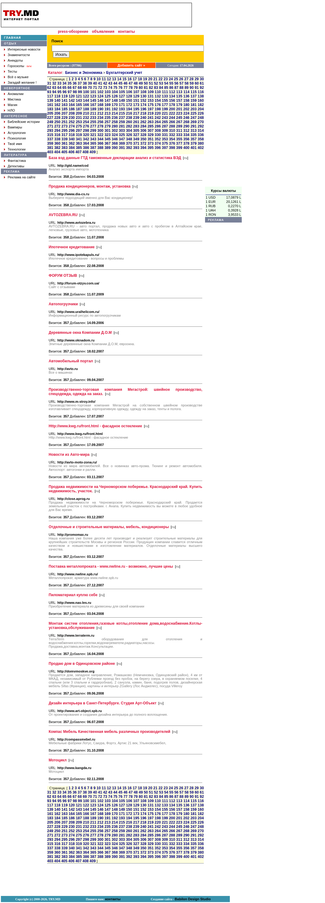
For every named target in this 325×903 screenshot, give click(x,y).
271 (50, 126)
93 (49, 92)
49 (141, 83)
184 (57, 109)
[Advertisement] (223, 95)
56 (176, 83)
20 (150, 79)
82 (151, 88)
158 (186, 100)
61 (202, 83)
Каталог (55, 72)
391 (122, 148)
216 (129, 113)
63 (54, 88)
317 (65, 135)
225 (193, 113)
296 (72, 130)
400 (186, 148)
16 (130, 79)
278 (100, 126)
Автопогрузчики (63, 304)
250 (57, 122)
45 (120, 83)
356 (186, 139)
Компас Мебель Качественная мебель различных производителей (109, 732)
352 (158, 139)
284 (143, 126)
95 (60, 92)
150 (129, 100)
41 (100, 83)
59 (192, 83)
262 (143, 122)
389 (107, 148)
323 (107, 135)
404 (57, 152)
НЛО (11, 110)
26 (181, 79)
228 (57, 118)
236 (115, 118)
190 (100, 109)
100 (86, 92)
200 (172, 109)
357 (193, 139)
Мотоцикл (58, 760)
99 (80, 92)
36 (75, 83)
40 (95, 83)
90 (192, 88)
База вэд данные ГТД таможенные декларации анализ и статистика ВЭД (115, 158)
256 (100, 122)
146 (100, 100)
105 (122, 92)
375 (165, 143)
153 (151, 100)
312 (186, 130)
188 (86, 109)
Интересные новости (24, 49)
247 (193, 118)
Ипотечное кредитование (72, 247)
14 (119, 79)
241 (151, 118)
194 (129, 109)
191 (107, 109)
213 (107, 113)
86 (171, 88)
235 (107, 118)
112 (172, 92)
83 (156, 88)
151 (136, 100)
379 (193, 143)
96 (64, 92)
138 (201, 96)
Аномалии (16, 94)
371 (136, 143)
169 (107, 105)
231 (79, 118)
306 (143, 130)
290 (186, 126)
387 (93, 148)
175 (151, 105)
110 (158, 92)
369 (122, 143)
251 (65, 122)
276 (86, 126)
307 (151, 130)
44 (115, 83)
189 (93, 109)
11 (104, 79)
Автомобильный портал (71, 361)
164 (72, 105)
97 (70, 92)
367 (107, 143)
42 (105, 83)
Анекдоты (15, 60)
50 (146, 83)
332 (172, 135)
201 (179, 109)
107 (136, 92)
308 (158, 130)
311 (179, 130)
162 (57, 105)
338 (57, 139)
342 (86, 139)
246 (186, 118)
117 (50, 96)
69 (85, 88)
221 (165, 113)
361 (65, 143)
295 (65, 130)
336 (201, 135)
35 (70, 83)
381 (50, 148)
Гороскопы (16, 66)
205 (50, 113)
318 (72, 135)
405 (64, 152)
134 (172, 96)
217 (136, 113)
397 (165, 148)
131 (151, 96)
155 (165, 100)
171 (122, 105)
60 (197, 83)
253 (79, 122)
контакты (126, 31)
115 (194, 92)
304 (129, 130)
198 (158, 109)
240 (143, 118)
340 (72, 139)
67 (75, 88)
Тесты (12, 71)
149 (122, 100)
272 (57, 126)
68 (80, 88)
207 (65, 113)
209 (79, 113)
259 (122, 122)
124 (100, 96)
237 (122, 118)
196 (143, 109)
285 (151, 126)
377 (179, 143)
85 (166, 88)
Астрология (17, 133)
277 (93, 126)
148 (115, 100)
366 (100, 143)
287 (165, 126)
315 (50, 135)
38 (85, 83)
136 (186, 96)
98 (75, 92)
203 (193, 109)
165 (79, 105)
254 (86, 122)
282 (129, 126)
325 (122, 135)
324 (115, 135)
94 (54, 92)
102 (100, 92)
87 (176, 88)
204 (201, 109)
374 (158, 143)
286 (158, 126)
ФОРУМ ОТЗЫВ (63, 275)
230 (72, 118)
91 (197, 88)
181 (193, 105)
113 (179, 92)
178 (172, 105)
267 (179, 122)
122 (86, 96)
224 (186, 113)
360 (57, 143)
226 (201, 113)
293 (50, 130)
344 (100, 139)
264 (158, 122)
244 (172, 118)
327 (136, 135)
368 (115, 143)
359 (50, 143)
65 (64, 88)
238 (129, 118)
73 (105, 88)
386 (86, 148)
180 (186, 105)
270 (201, 122)
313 (193, 130)
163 (65, 105)
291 (193, 126)
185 (65, 109)
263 (151, 122)
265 (165, 122)
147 (107, 100)
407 (78, 152)
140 (57, 100)
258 (115, 122)
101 (93, 92)
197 (151, 109)
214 (115, 113)
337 (50, 139)
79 (136, 88)
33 (59, 83)
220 (158, 113)
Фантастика (17, 160)
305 (136, 130)
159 (193, 100)
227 (50, 118)
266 (172, 122)
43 (110, 83)
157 (179, 100)
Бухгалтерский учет (124, 72)
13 (114, 79)
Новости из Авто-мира (69, 454)
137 (193, 96)
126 (115, 96)
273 (65, 126)
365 (93, 143)
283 (136, 126)
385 (79, 148)
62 (49, 88)
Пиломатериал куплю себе (73, 595)
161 (50, 105)
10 (99, 79)
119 (65, 96)
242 (158, 118)
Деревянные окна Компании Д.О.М (80, 332)
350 (143, 139)
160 (201, 100)
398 (172, 148)
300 (100, 130)
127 (122, 96)
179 (179, 105)
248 (201, 118)
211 (93, 113)
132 (158, 96)
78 (131, 88)
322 (100, 135)
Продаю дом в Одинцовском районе (82, 663)
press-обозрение (73, 31)
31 (49, 83)
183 (50, 109)
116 (201, 92)
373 (151, 143)
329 (151, 135)
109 (151, 92)
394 (143, 148)
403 (50, 152)
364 (86, 143)
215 (122, 113)
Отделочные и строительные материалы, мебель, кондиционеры (109, 527)
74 (110, 88)
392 (129, 148)
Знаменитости (19, 55)
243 (165, 118)
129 (136, 96)
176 (158, 105)
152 (143, 100)
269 (193, 122)
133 (165, 96)
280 (115, 126)
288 (172, 126)
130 (143, 96)
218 (143, 113)
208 (72, 113)
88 (181, 88)
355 (179, 139)
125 (107, 96)
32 (54, 83)
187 (79, 109)
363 (79, 143)
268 (186, 122)
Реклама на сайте (21, 177)
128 (129, 96)
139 (50, 100)
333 (179, 135)
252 (72, 122)
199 (165, 109)
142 (72, 100)
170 (115, 105)
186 (72, 109)
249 (50, 122)
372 (143, 143)
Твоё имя (15, 144)
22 (160, 79)
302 (115, 130)
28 (191, 79)
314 (201, 130)
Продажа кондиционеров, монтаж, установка (89, 186)
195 (136, 109)
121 (79, 96)
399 (179, 148)
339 (65, 139)
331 (165, 135)
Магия (12, 105)
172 (129, 105)
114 (186, 92)
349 (136, 139)
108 (143, 92)
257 (107, 122)
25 (176, 79)
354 (172, 139)
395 (151, 148)
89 (187, 88)
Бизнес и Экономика (84, 72)
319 (79, 135)
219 (151, 113)
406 (71, 152)
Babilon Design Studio (193, 899)
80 (141, 88)
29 (197, 79)
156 (172, 100)
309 (165, 130)
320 (86, 135)
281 (122, 126)
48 (136, 83)
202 (186, 109)
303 (122, 130)
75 (115, 88)
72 (100, 88)
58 (187, 83)
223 (179, 113)
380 (201, 143)
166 (86, 105)
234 (100, 118)
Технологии (16, 149)
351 (151, 139)
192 (115, 109)
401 (193, 148)
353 (165, 139)
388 (100, 148)
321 (93, 135)
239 (136, 118)
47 (131, 83)
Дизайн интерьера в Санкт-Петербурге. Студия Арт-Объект (102, 703)
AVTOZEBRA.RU (63, 215)
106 (129, 92)
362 (72, 143)
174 (143, 105)
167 (93, 105)
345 (107, 139)
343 (93, 139)
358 (201, 139)
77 (125, 88)
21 (155, 79)
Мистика (14, 99)
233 (93, 118)
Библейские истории (24, 122)
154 (158, 100)
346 (115, 139)
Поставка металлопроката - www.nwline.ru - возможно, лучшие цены (111, 566)
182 (201, 105)
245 (179, 118)
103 (108, 92)
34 (64, 83)
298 (86, 130)
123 (93, 96)
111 (165, 92)
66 (70, 88)
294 (57, 130)
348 (129, 139)
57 (181, 83)
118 (57, 96)
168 (100, 105)
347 (122, 139)
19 (145, 79)
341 (79, 139)
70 (90, 88)
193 (122, 109)
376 (172, 143)
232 (86, 118)
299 (93, 130)
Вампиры (15, 127)
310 (172, 130)
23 (166, 79)
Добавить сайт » (131, 65)
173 (136, 105)
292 (201, 126)
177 (165, 105)
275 (79, 126)
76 (120, 88)
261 (136, 122)
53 (161, 83)
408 (85, 152)
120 (72, 96)
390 (115, 148)
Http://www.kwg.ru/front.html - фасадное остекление (95, 426)
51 (151, 83)
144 (86, 100)
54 (166, 83)
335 (193, 135)
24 (171, 79)
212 (100, 113)
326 (129, 135)
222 (172, 113)
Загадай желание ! (22, 82)
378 (186, 143)
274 (72, 126)
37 (80, 83)
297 (79, 130)
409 (93, 152)
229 (65, 118)
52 (156, 83)
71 (95, 88)
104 (115, 92)
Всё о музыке (18, 77)
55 (171, 83)
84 (161, 88)
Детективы (16, 166)
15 (124, 79)
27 (186, 79)
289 (179, 126)
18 (140, 79)
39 (90, 83)
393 (136, 148)
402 (201, 148)
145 (93, 100)
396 (158, 148)
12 (109, 79)
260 (129, 122)
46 (125, 83)
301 (107, 130)
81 (146, 88)
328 (143, 135)
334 (186, 135)
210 (86, 113)
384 (72, 148)
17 (135, 79)
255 (93, 122)
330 (158, 135)
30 (202, 79)
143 (79, 100)
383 (65, 148)
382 (57, 148)
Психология (17, 138)
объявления (103, 31)
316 (57, 135)
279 (107, 126)
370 (129, 143)
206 (57, 113)
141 (65, 100)
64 (59, 88)
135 (179, 96)
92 (202, 88)
